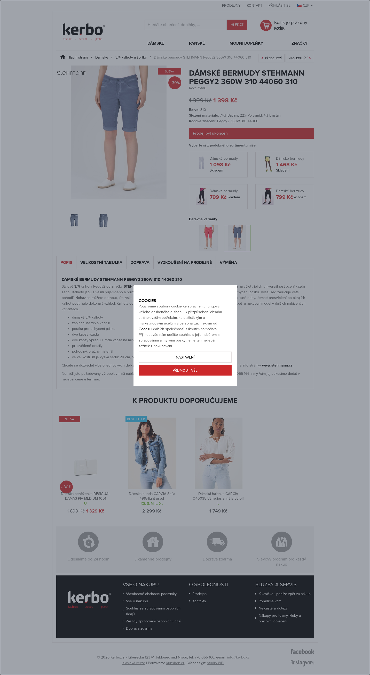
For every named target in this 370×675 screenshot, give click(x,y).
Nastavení (185, 374)
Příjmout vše (185, 387)
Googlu (144, 346)
